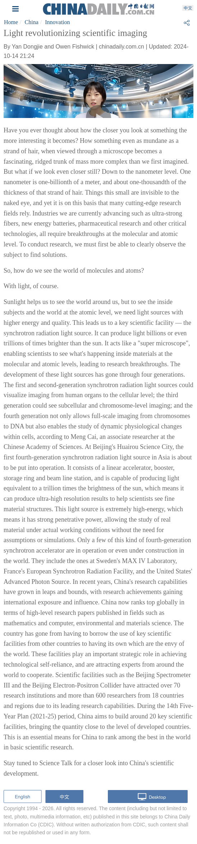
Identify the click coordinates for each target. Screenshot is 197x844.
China (31, 22)
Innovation (57, 22)
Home (11, 22)
